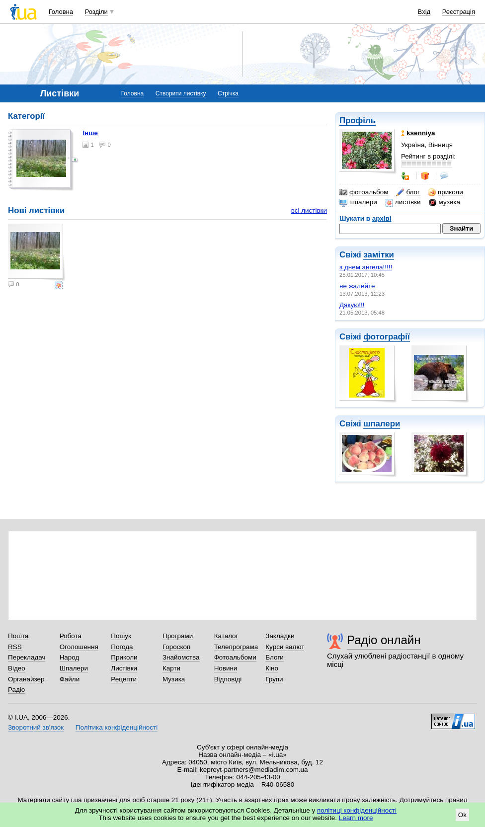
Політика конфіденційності (117, 727)
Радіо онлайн (384, 640)
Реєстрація (458, 11)
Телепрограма (236, 647)
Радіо (16, 689)
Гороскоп (176, 647)
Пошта (18, 636)
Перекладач (26, 657)
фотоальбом (363, 192)
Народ (70, 657)
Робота (70, 636)
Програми (177, 636)
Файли (70, 679)
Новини (226, 668)
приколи (445, 192)
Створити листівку (181, 93)
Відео (16, 668)
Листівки (124, 668)
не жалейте (357, 286)
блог (407, 192)
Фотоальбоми (235, 657)
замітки (378, 254)
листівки (403, 202)
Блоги (274, 657)
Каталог (226, 636)
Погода (122, 647)
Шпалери (74, 668)
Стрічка (228, 93)
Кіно (271, 668)
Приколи (124, 657)
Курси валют (284, 647)
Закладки (279, 636)
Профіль (357, 120)
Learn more (356, 818)
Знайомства (181, 657)
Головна (61, 11)
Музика (173, 679)
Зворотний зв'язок (36, 727)
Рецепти (124, 679)
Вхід (424, 11)
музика (444, 202)
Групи (274, 679)
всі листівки (309, 210)
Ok (462, 815)
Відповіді (228, 679)
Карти (171, 668)
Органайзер (26, 679)
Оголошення (79, 647)
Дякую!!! (351, 305)
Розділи (96, 11)
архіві (382, 218)
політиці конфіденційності (357, 810)
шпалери (358, 202)
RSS (15, 647)
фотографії (386, 336)
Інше (90, 133)
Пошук (121, 636)
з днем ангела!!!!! (365, 267)
